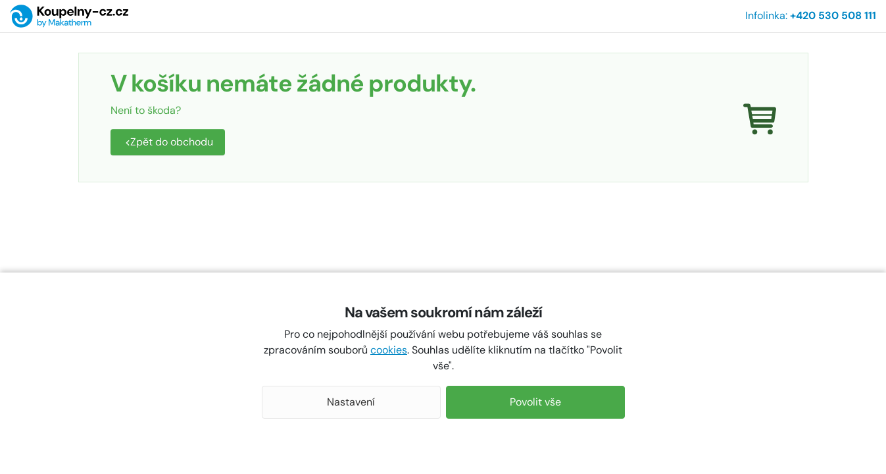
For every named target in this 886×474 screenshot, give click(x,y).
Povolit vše (535, 402)
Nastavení (351, 402)
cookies (388, 350)
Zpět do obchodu (169, 142)
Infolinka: (810, 15)
